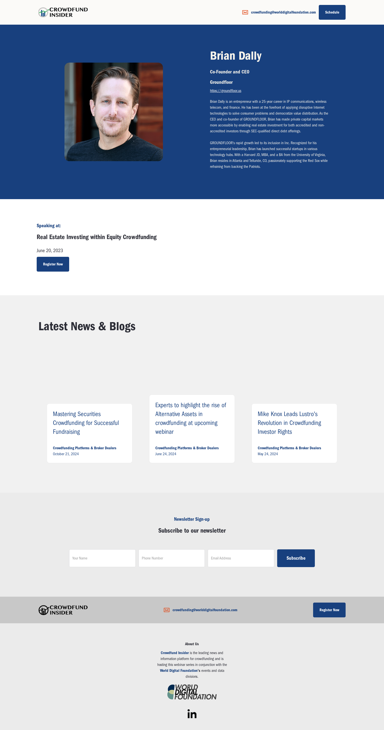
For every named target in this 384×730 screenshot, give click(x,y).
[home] (63, 12)
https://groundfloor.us (225, 90)
